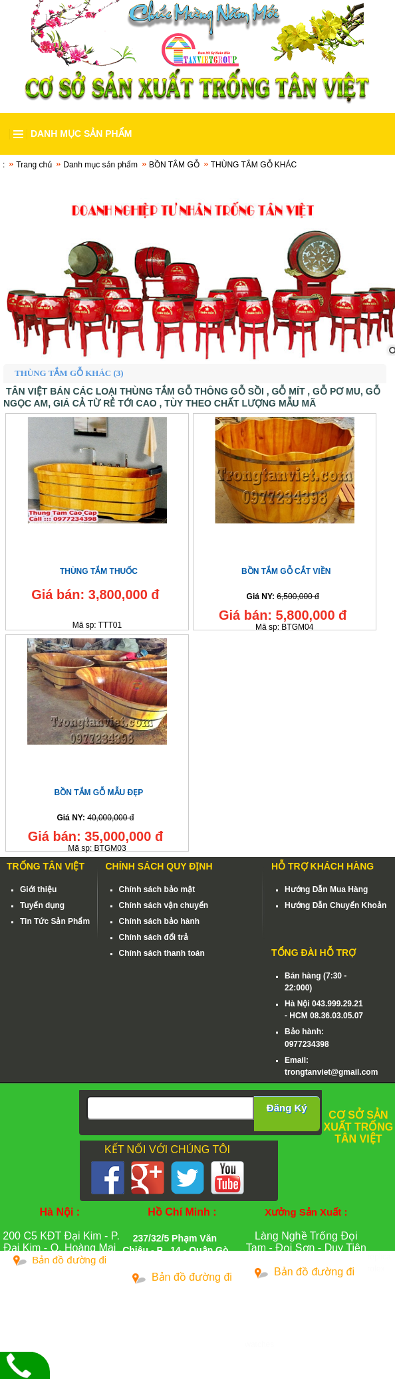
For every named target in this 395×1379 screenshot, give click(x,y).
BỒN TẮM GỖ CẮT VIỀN (285, 571)
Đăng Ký (287, 1107)
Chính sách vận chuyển (164, 905)
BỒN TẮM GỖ (174, 164)
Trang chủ (34, 164)
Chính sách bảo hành (159, 921)
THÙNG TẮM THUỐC (99, 571)
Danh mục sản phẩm (100, 164)
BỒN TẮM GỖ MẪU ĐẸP (99, 792)
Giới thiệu (38, 889)
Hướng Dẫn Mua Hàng (326, 889)
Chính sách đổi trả (154, 937)
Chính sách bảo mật (157, 889)
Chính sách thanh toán (162, 953)
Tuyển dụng (42, 905)
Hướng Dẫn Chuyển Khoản (335, 905)
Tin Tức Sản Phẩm (55, 921)
